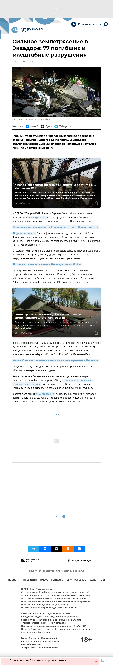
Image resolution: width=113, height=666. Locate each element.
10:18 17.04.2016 (18, 62)
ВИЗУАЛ (79, 571)
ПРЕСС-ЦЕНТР (29, 580)
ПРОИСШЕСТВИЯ (65, 571)
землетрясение (37, 217)
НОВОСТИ (13, 580)
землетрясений (45, 394)
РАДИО (44, 580)
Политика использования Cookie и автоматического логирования (55, 601)
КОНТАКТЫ (57, 580)
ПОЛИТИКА (35, 571)
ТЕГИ (102, 580)
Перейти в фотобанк (42, 119)
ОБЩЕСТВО (49, 571)
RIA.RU (92, 580)
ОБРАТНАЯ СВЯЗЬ (76, 580)
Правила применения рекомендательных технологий (49, 608)
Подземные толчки (24, 233)
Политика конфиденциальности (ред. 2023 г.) (44, 604)
